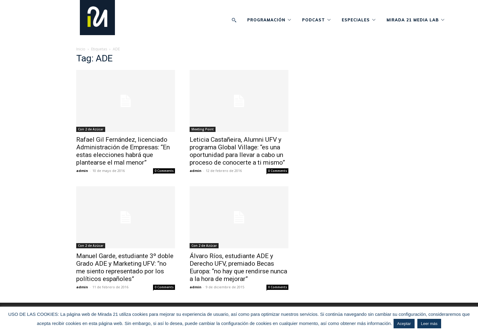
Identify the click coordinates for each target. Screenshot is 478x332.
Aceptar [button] (404, 323)
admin (82, 170)
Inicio (80, 49)
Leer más (429, 323)
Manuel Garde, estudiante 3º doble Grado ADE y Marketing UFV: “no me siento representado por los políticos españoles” (124, 267)
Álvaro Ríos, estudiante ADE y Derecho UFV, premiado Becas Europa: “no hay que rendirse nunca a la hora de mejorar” (238, 267)
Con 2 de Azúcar (90, 129)
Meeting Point (202, 129)
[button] (234, 20)
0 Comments (164, 171)
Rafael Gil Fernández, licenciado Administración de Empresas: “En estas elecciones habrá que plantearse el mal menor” (123, 151)
